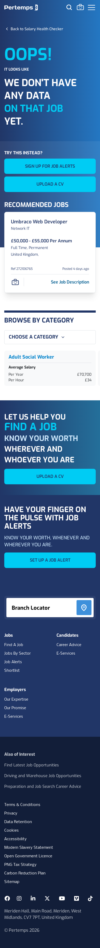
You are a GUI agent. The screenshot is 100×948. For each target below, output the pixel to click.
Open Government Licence (28, 856)
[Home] (21, 7)
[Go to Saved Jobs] (80, 7)
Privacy (10, 813)
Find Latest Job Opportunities (31, 765)
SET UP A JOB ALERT (50, 560)
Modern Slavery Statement (28, 848)
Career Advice (69, 645)
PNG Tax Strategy (20, 865)
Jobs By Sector (17, 653)
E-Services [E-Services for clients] (13, 717)
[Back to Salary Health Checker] (37, 29)
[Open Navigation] (91, 7)
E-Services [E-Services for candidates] (66, 653)
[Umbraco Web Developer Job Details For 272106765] (39, 221)
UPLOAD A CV (50, 184)
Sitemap (11, 882)
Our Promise (15, 708)
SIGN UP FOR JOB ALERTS (50, 166)
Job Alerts (13, 662)
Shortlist (12, 671)
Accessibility (15, 839)
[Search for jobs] (69, 7)
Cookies (11, 830)
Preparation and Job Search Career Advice (42, 786)
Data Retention (18, 822)
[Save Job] (15, 282)
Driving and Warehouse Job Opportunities (42, 775)
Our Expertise (16, 699)
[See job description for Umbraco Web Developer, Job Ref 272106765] (70, 282)
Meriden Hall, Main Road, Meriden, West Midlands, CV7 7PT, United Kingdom (42, 914)
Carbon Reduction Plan (25, 873)
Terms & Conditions (22, 805)
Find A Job (13, 645)
